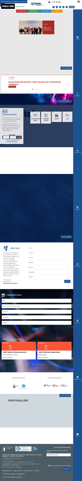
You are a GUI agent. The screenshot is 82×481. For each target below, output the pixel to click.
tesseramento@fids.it (10, 300)
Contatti (78, 39)
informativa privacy (13, 155)
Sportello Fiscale (16, 1)
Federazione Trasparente (6, 1)
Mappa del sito (7, 471)
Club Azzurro (24, 1)
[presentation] (58, 461)
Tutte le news (66, 79)
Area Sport (33, 11)
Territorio (77, 209)
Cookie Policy (28, 471)
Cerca (67, 298)
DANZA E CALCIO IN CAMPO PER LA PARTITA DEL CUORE (58, 30)
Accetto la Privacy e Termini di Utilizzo (60, 466)
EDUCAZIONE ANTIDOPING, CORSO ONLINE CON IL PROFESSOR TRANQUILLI (34, 94)
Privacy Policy (17, 471)
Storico (36, 471)
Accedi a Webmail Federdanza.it (15, 474)
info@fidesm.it (7, 458)
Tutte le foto (65, 412)
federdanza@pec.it (17, 458)
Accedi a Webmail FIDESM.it (13, 477)
